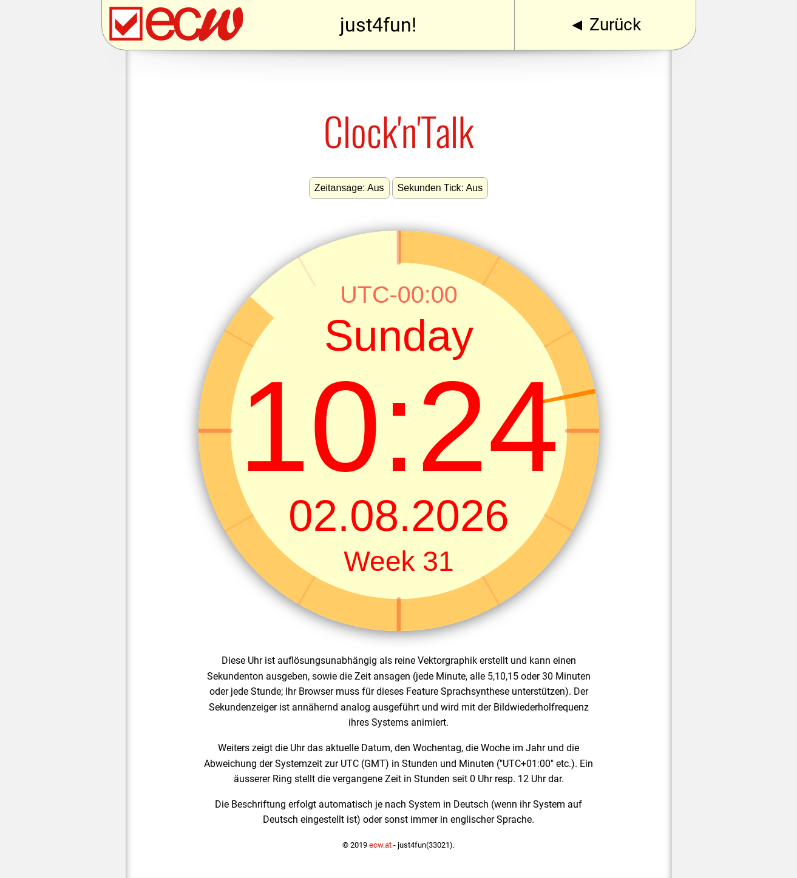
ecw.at (380, 844)
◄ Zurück (605, 25)
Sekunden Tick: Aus (440, 188)
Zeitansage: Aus (349, 188)
